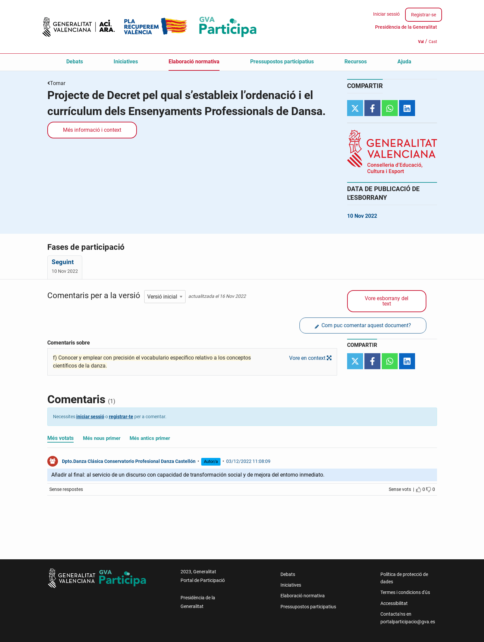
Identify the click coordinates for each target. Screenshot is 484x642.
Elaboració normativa (194, 61)
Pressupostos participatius (282, 61)
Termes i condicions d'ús (405, 592)
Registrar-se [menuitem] (423, 14)
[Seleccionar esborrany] (165, 296)
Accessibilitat (394, 603)
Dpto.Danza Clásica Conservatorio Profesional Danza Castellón (129, 461)
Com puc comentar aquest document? (363, 325)
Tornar (57, 83)
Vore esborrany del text (386, 301)
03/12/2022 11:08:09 (248, 461)
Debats (74, 61)
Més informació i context (92, 130)
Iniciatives (126, 61)
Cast (433, 41)
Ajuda (404, 61)
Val (421, 41)
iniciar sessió (90, 416)
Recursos (355, 61)
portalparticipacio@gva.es (407, 621)
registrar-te (121, 416)
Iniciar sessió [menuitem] (386, 14)
